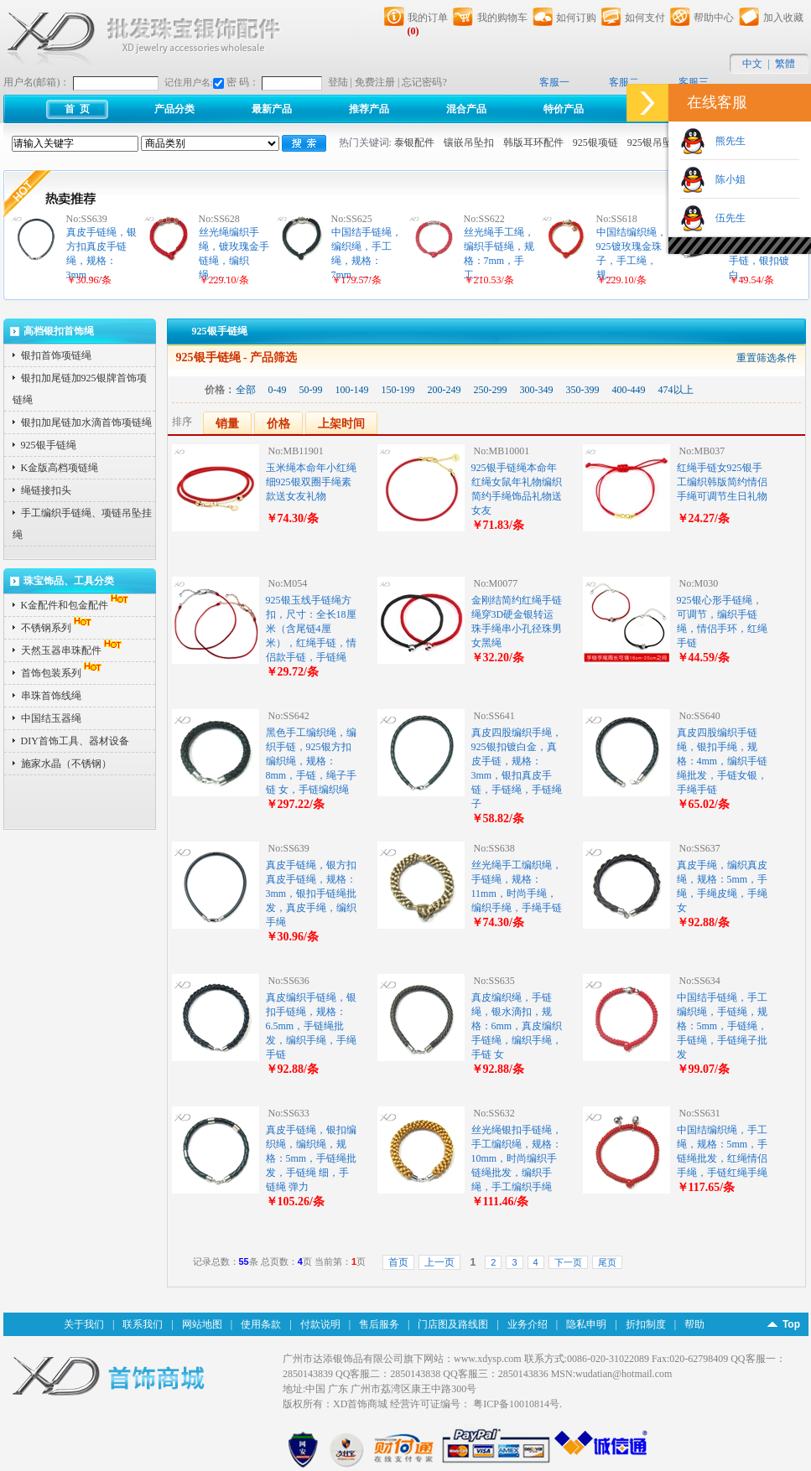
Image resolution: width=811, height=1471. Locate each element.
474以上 (676, 390)
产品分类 (174, 109)
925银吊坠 (650, 142)
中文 (752, 64)
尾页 (607, 1262)
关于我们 (84, 1324)
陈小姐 (725, 179)
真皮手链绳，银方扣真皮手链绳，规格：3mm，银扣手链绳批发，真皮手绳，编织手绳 (311, 893)
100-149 (352, 390)
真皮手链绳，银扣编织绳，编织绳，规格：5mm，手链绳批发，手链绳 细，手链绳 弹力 (311, 1158)
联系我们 (142, 1324)
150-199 (398, 390)
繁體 (785, 64)
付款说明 (320, 1324)
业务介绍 (527, 1324)
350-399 (583, 390)
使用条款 (261, 1324)
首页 (398, 1262)
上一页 (439, 1262)
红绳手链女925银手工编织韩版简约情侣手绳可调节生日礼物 (722, 482)
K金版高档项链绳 (60, 468)
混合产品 (466, 109)
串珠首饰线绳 (51, 696)
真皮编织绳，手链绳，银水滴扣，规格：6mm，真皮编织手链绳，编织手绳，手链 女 (517, 1026)
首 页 (77, 109)
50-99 (311, 390)
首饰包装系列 (63, 673)
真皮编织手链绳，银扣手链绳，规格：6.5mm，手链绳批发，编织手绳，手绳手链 (311, 1026)
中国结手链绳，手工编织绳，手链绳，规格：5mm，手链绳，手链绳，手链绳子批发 (722, 1026)
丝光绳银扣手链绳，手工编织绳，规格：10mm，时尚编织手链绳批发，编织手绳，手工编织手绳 (516, 1158)
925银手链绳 (48, 445)
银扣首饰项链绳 (56, 355)
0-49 (277, 390)
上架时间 (341, 423)
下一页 (568, 1262)
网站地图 (202, 1324)
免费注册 (375, 82)
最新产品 (272, 109)
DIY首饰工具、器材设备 (75, 741)
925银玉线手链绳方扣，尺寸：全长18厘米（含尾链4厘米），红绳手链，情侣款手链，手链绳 (311, 628)
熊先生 (725, 141)
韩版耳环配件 (533, 142)
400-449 (629, 390)
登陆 (338, 82)
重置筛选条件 (766, 358)
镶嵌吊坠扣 (469, 142)
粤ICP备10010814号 (516, 1404)
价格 (278, 423)
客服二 (624, 82)
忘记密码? (424, 82)
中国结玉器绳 (51, 718)
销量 (227, 423)
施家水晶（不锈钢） (66, 763)
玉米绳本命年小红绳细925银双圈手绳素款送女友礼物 (311, 482)
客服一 (554, 82)
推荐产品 (369, 109)
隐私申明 (586, 1324)
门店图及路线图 (453, 1324)
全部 (246, 390)
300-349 (537, 390)
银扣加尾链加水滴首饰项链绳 (86, 422)
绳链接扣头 (46, 490)
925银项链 (595, 142)
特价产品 (563, 109)
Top (791, 1324)
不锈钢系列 (58, 628)
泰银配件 (414, 142)
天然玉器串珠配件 (73, 650)
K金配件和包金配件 (77, 605)
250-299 (490, 390)
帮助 (694, 1324)
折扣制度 (646, 1324)
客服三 (693, 82)
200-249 (444, 390)
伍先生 (725, 218)
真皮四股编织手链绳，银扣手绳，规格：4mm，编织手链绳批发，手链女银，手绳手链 (722, 761)
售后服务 (379, 1324)
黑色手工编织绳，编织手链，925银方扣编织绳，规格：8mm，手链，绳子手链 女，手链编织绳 (311, 761)
